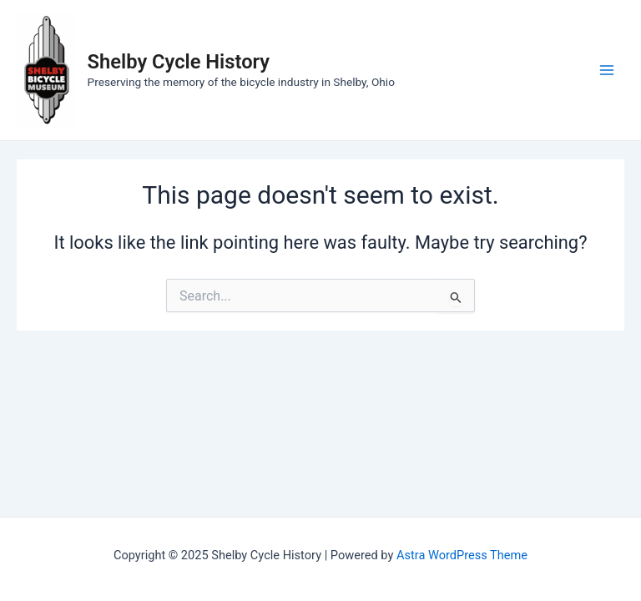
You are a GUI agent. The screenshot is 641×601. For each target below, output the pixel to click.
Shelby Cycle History (179, 61)
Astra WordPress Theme (461, 555)
